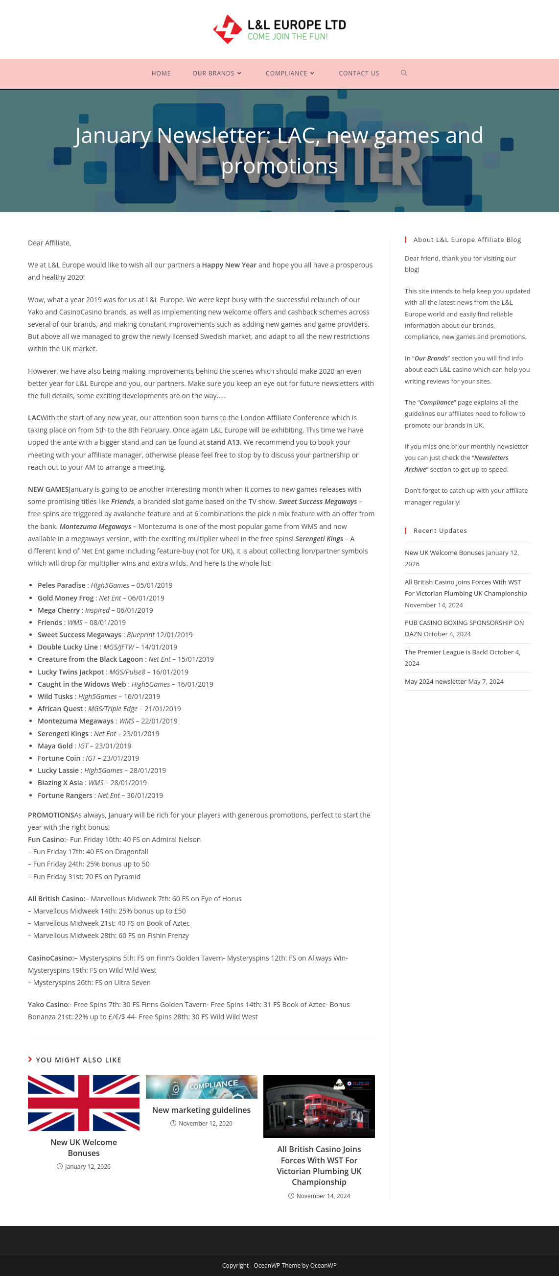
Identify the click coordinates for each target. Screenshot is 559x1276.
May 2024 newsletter (435, 681)
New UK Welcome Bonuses (83, 1147)
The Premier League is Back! (446, 652)
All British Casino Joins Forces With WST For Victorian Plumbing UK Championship (319, 1165)
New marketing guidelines (201, 1110)
